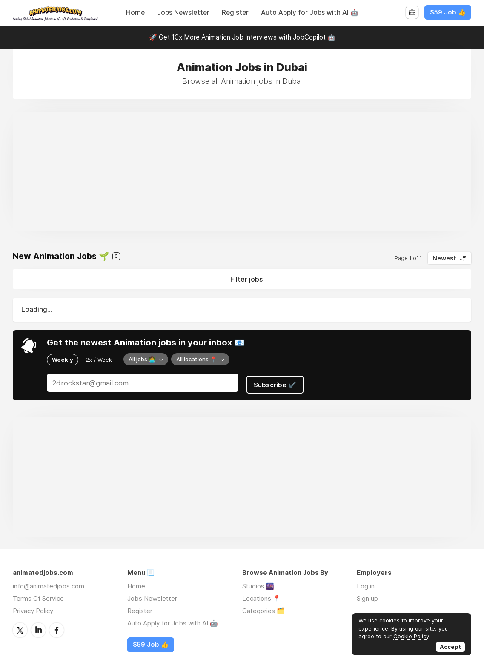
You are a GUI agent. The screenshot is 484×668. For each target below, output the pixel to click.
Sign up (367, 596)
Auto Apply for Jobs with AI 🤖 (309, 13)
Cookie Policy (411, 636)
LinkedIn (38, 627)
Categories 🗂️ (263, 608)
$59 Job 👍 (448, 12)
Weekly (62, 359)
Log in (366, 584)
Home (135, 13)
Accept (450, 646)
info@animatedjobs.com (48, 584)
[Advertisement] (242, 171)
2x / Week (99, 359)
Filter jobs (246, 279)
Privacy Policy (33, 608)
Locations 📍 (261, 596)
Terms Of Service (38, 596)
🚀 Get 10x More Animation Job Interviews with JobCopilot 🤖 (242, 37)
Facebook (56, 627)
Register (235, 13)
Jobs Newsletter (183, 13)
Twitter (20, 627)
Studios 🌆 (258, 584)
